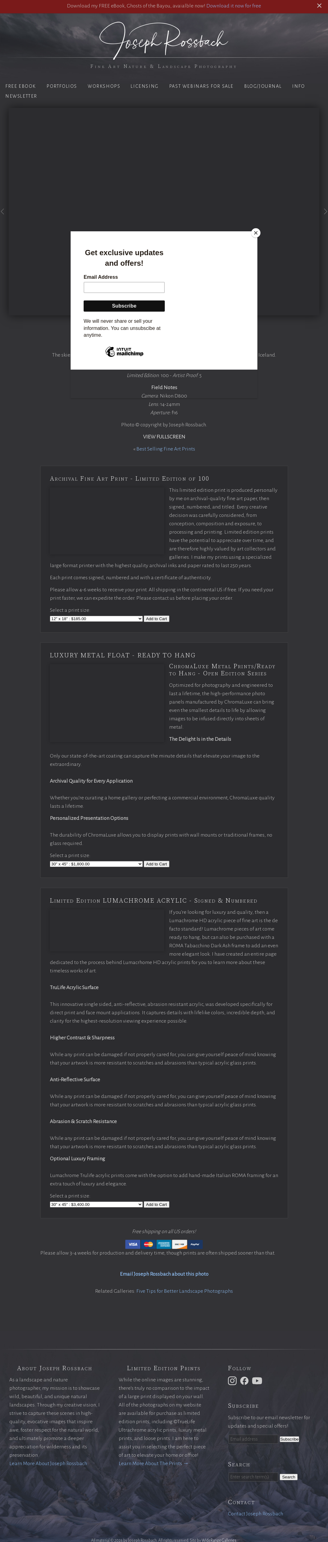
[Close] (255, 233)
